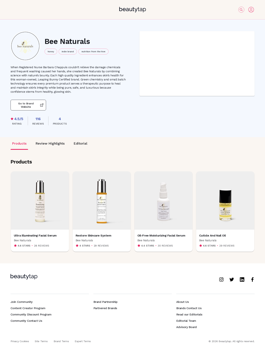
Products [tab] (19, 143)
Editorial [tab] (80, 143)
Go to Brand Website (28, 105)
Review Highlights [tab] (50, 143)
